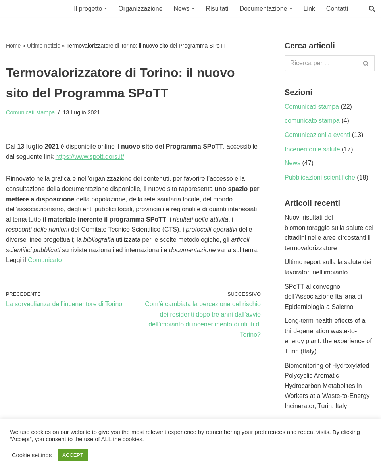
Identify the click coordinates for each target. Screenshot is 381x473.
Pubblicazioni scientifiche (320, 177)
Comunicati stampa (30, 112)
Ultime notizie (43, 45)
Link (309, 8)
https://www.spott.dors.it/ (90, 156)
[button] (105, 8)
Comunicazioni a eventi (317, 134)
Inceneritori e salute (312, 149)
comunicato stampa (312, 120)
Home (13, 45)
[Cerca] (321, 63)
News (292, 163)
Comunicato (45, 260)
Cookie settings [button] (32, 455)
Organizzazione (140, 8)
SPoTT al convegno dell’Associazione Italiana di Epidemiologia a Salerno (323, 296)
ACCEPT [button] (72, 455)
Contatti (337, 8)
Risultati (217, 8)
